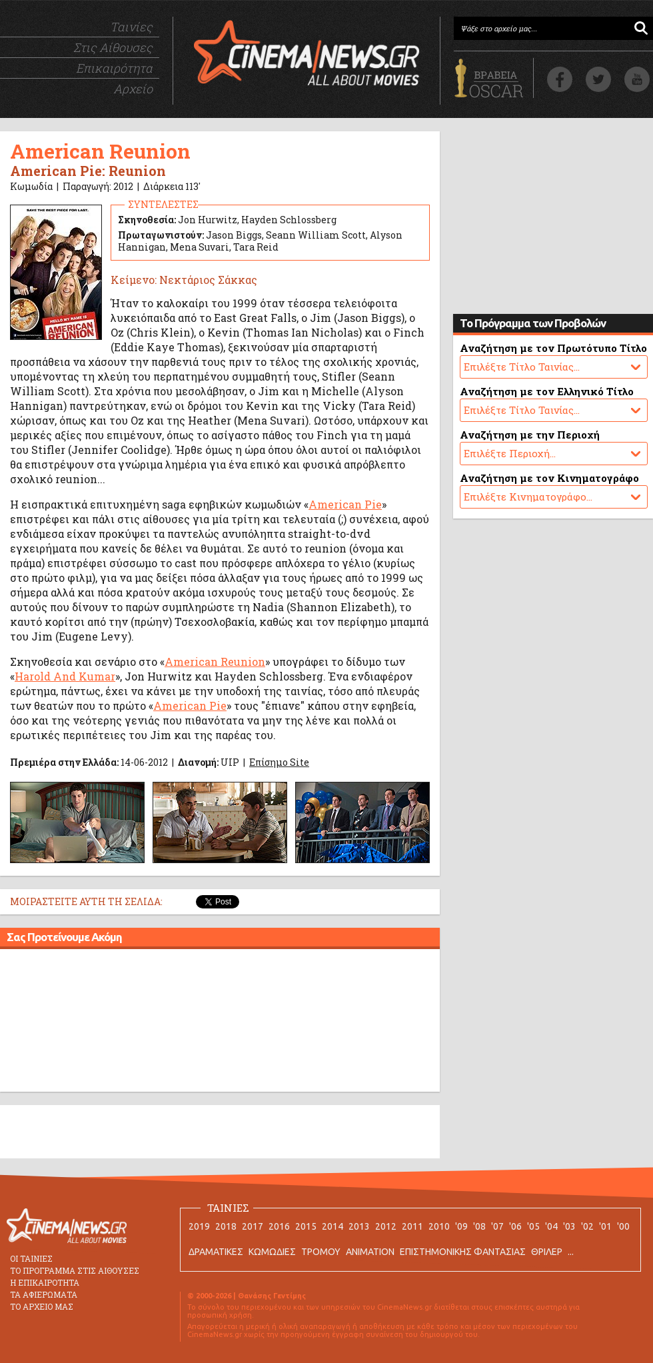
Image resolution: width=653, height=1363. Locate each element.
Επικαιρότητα (114, 68)
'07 (497, 1226)
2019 (199, 1226)
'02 (587, 1226)
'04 (551, 1226)
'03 (569, 1226)
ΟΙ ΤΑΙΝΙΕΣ (31, 1258)
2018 (226, 1226)
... (571, 1251)
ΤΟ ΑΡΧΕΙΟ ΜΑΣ (41, 1306)
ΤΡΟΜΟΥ (320, 1251)
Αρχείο (133, 89)
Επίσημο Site (279, 762)
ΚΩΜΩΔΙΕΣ (272, 1251)
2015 (306, 1226)
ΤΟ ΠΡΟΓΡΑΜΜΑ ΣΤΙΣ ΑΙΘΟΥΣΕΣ (74, 1270)
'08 (479, 1226)
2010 (439, 1226)
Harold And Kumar (65, 676)
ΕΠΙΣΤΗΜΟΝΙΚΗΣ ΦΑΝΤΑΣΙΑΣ (463, 1251)
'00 (623, 1226)
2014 (332, 1226)
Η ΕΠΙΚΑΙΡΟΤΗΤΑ (44, 1282)
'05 (533, 1226)
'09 (461, 1226)
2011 (412, 1226)
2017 (252, 1226)
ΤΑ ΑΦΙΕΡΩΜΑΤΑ (43, 1294)
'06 (515, 1226)
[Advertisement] (220, 1022)
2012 (385, 1226)
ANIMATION (370, 1251)
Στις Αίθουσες (113, 47)
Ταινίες (131, 27)
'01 (605, 1226)
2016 (279, 1226)
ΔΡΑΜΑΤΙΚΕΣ (216, 1251)
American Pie (345, 504)
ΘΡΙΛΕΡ (546, 1251)
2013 (359, 1226)
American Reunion (215, 662)
